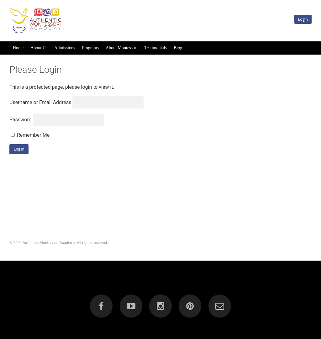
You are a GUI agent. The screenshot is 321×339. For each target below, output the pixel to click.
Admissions (64, 47)
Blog (178, 47)
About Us (38, 47)
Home (18, 47)
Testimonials (156, 47)
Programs (90, 47)
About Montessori (122, 47)
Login (303, 19)
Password (20, 120)
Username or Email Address (40, 102)
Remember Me (30, 135)
